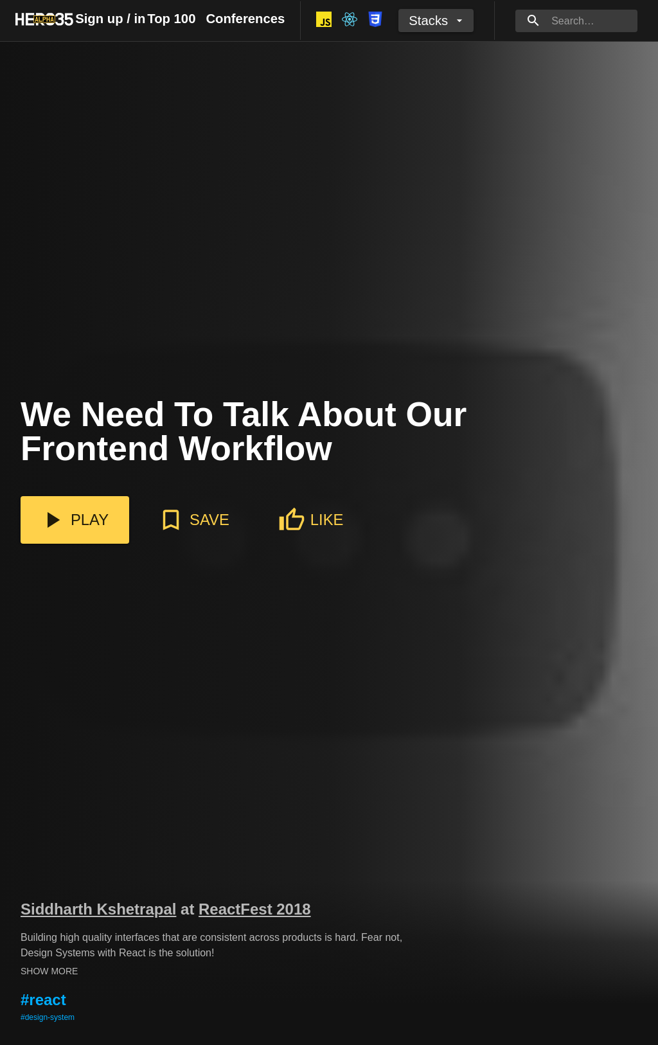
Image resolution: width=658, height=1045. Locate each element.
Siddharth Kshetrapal (98, 909)
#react (43, 999)
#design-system (48, 1017)
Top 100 (171, 19)
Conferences (245, 19)
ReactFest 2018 (255, 909)
